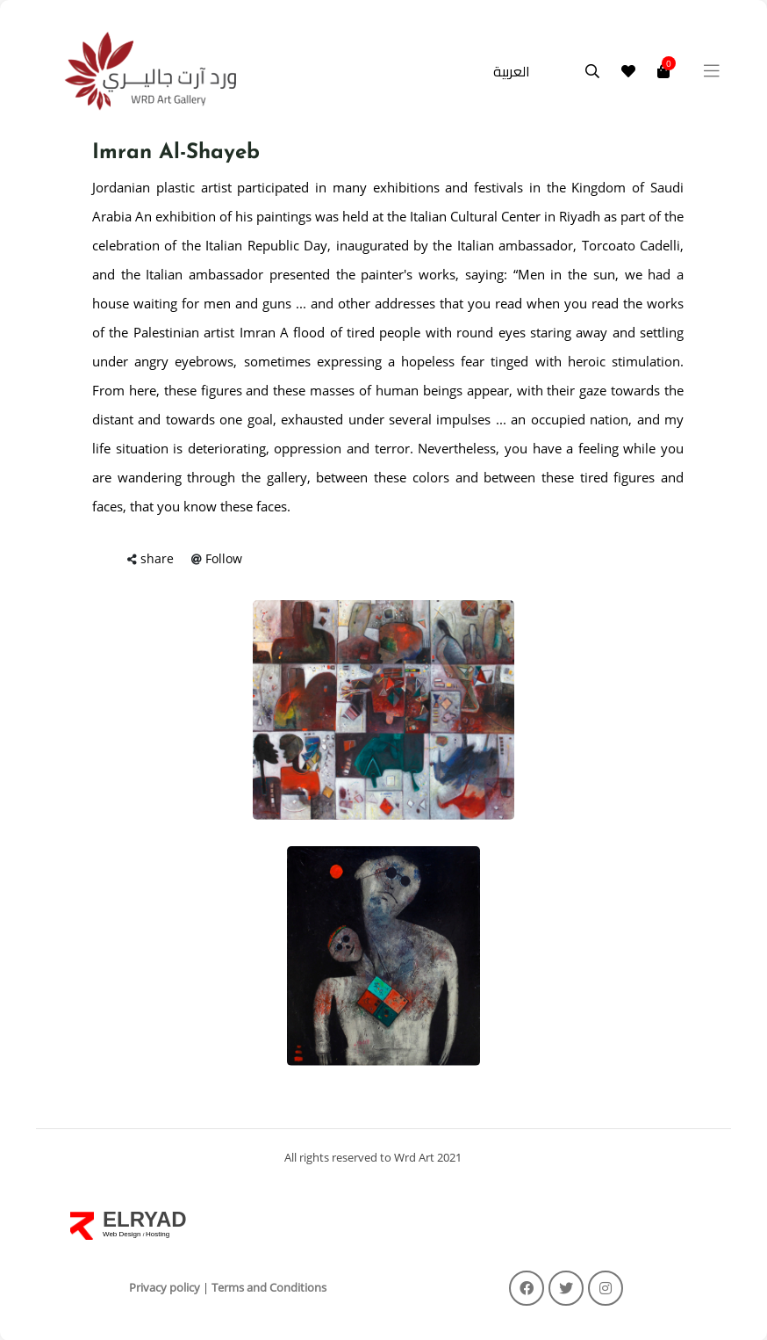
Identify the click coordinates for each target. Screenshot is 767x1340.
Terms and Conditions (268, 1287)
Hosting (157, 1234)
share (157, 558)
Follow (223, 558)
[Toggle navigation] (711, 71)
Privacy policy (164, 1287)
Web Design (123, 1234)
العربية (511, 71)
